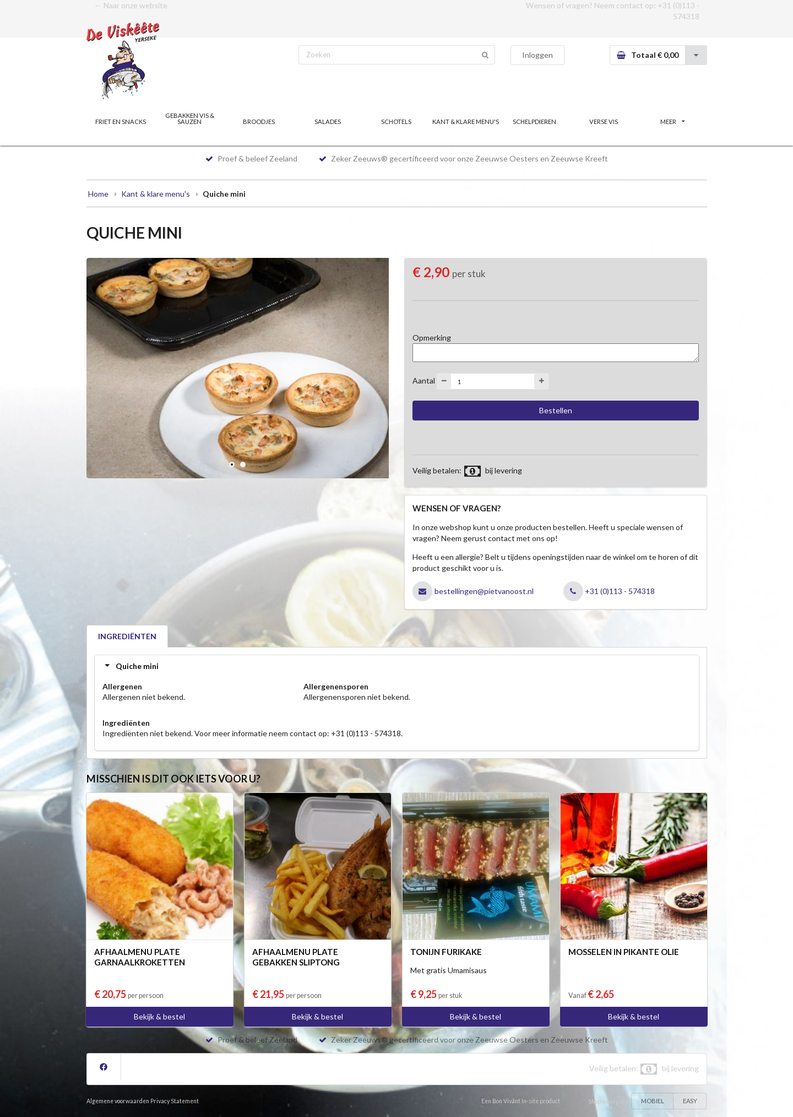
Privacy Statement (174, 1101)
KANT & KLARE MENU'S (465, 121)
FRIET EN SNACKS (120, 121)
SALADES (327, 121)
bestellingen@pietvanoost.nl (484, 591)
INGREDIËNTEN (127, 636)
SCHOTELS (396, 121)
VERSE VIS (603, 121)
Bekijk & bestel (159, 1016)
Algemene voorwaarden (117, 1101)
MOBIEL (652, 1100)
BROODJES (259, 121)
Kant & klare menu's (155, 193)
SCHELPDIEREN (534, 121)
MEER (672, 121)
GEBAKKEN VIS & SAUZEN (189, 118)
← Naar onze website (130, 5)
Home (98, 193)
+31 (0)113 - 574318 (620, 591)
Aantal (423, 380)
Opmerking (431, 337)
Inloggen (537, 55)
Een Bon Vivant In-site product (520, 1101)
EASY (690, 1100)
